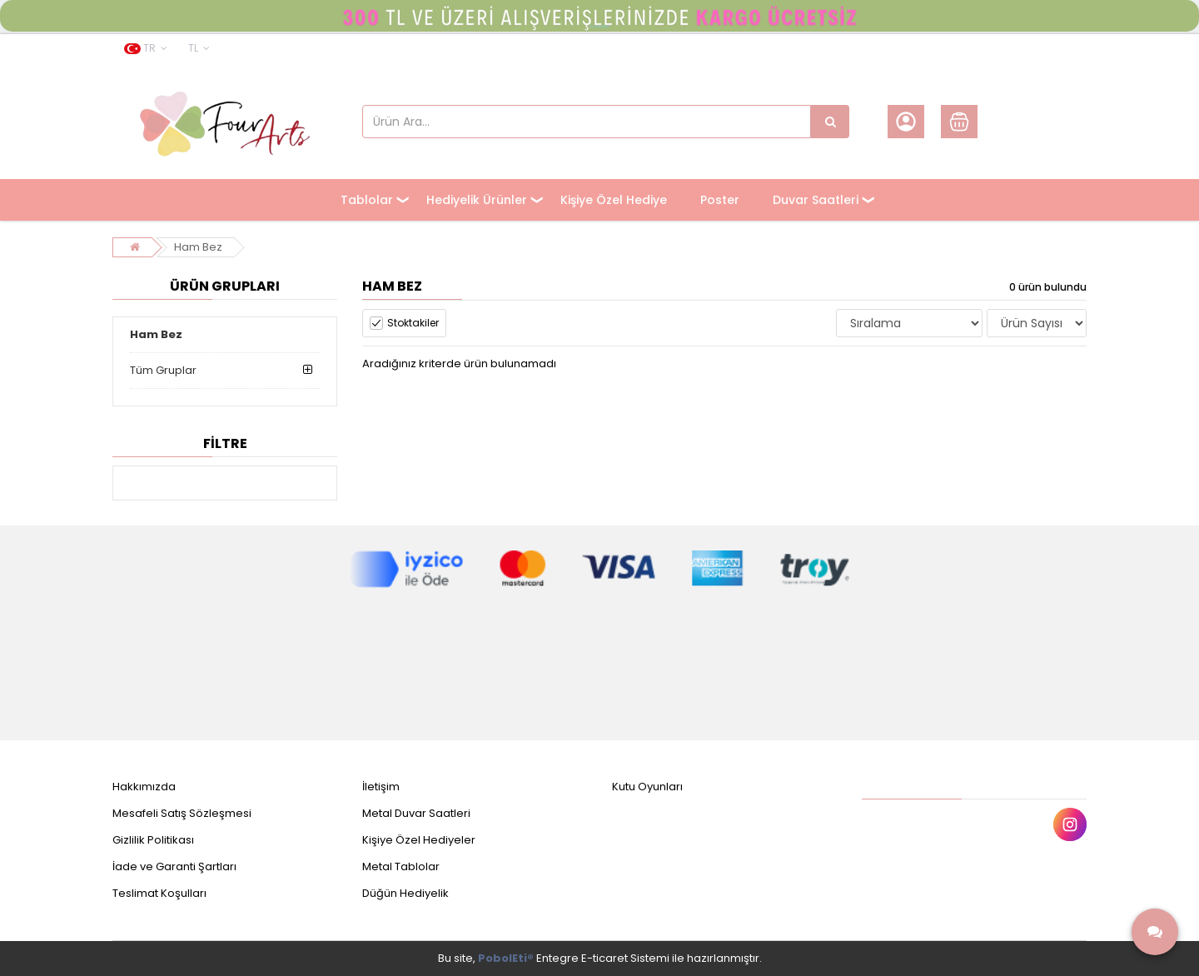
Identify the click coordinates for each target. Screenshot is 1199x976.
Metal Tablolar (401, 866)
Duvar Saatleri (815, 200)
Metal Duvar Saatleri (416, 813)
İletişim (381, 786)
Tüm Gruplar (163, 370)
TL (199, 48)
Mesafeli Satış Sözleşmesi (181, 813)
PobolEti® (506, 958)
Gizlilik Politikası (153, 840)
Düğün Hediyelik (405, 893)
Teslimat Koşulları (159, 893)
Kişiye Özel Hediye (613, 200)
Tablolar (367, 200)
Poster (719, 200)
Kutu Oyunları (647, 786)
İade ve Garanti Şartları (174, 866)
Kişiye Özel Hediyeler (418, 840)
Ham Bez (198, 247)
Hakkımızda (144, 786)
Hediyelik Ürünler (476, 200)
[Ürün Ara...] (830, 121)
